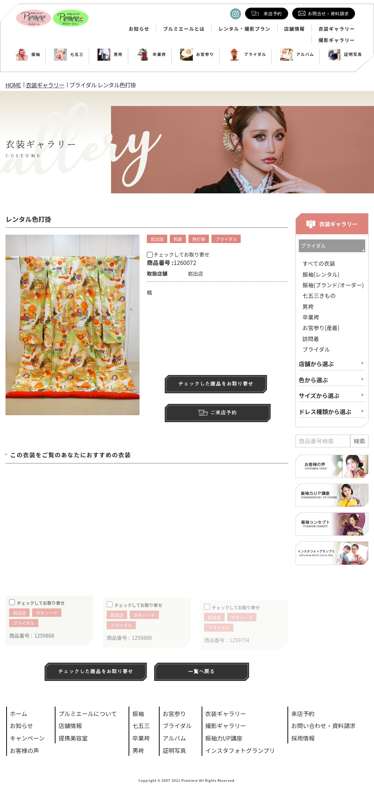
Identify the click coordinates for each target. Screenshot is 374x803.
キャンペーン (27, 738)
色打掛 (198, 239)
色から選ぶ (313, 380)
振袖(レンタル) (320, 274)
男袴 (110, 54)
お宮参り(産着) (320, 327)
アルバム (297, 54)
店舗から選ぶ (316, 364)
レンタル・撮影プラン (244, 29)
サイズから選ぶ (319, 395)
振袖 (28, 54)
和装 (177, 239)
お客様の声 (24, 750)
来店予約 (302, 713)
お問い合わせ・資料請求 (323, 725)
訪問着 (310, 338)
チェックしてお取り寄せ (178, 254)
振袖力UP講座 (224, 738)
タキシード (47, 621)
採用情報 (302, 738)
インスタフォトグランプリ (240, 750)
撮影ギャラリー (336, 40)
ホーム (18, 713)
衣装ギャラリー (336, 29)
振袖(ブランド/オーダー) (333, 285)
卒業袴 (151, 54)
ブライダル (247, 54)
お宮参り (197, 54)
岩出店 (157, 239)
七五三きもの (319, 295)
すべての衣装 (318, 263)
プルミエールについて (87, 713)
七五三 (69, 54)
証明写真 (345, 54)
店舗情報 (294, 29)
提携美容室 (73, 738)
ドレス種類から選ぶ (325, 412)
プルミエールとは (184, 29)
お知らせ (139, 29)
